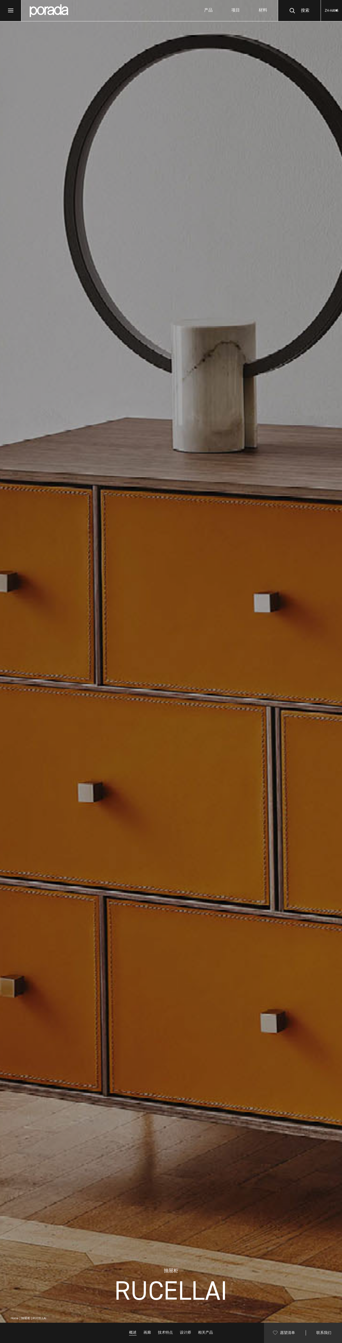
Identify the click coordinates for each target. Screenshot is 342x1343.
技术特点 (165, 1332)
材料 (263, 10)
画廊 (147, 1332)
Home (15, 1318)
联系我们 (323, 1333)
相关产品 (205, 1332)
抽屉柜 (25, 1318)
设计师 (185, 1332)
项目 (235, 10)
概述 (133, 1332)
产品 (208, 10)
